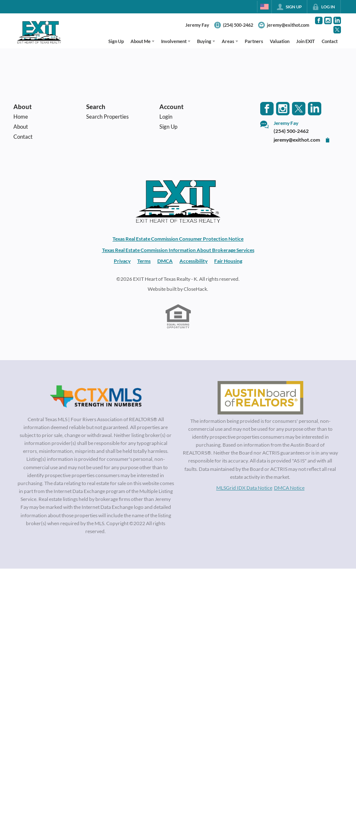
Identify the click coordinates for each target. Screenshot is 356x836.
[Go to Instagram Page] (328, 20)
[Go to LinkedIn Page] (337, 20)
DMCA (165, 261)
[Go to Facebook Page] (319, 20)
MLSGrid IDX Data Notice (244, 488)
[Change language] (264, 7)
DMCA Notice (289, 488)
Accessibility (193, 261)
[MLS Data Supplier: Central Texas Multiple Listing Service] (95, 397)
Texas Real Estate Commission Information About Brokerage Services (178, 250)
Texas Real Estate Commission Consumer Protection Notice (178, 239)
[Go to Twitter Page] (337, 29)
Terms (144, 261)
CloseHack (195, 289)
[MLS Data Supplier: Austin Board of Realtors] (260, 397)
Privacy (122, 261)
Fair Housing (228, 261)
